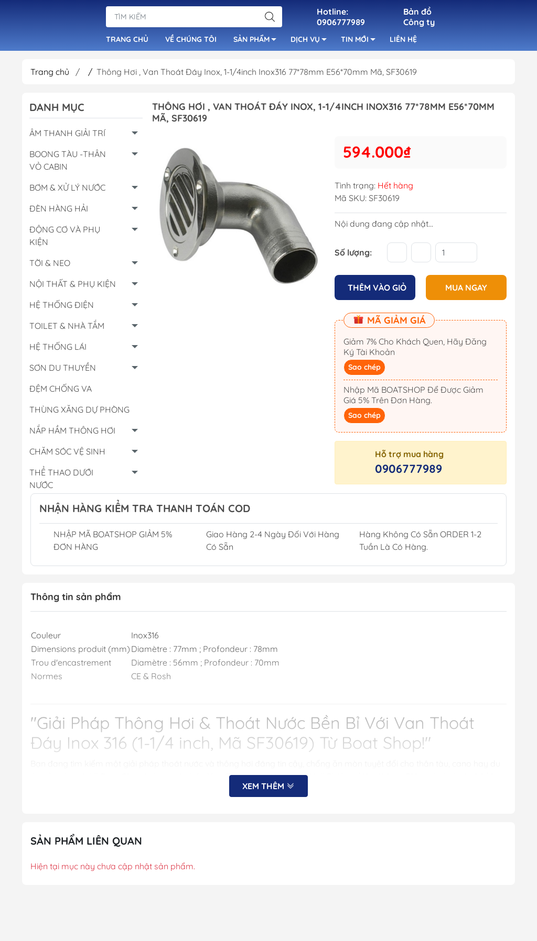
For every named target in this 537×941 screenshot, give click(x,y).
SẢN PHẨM (257, 42)
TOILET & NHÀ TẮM (66, 329)
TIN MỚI (361, 42)
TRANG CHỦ (127, 41)
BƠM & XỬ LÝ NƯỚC (67, 190)
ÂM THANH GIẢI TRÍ (67, 136)
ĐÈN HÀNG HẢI (58, 211)
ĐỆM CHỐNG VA (60, 391)
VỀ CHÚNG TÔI (191, 41)
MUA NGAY (466, 290)
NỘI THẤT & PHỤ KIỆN (72, 287)
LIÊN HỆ (403, 41)
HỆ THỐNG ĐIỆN (61, 308)
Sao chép (364, 369)
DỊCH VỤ (311, 42)
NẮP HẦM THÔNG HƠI (72, 433)
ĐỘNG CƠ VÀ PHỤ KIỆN (64, 238)
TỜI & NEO (49, 266)
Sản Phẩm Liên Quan (86, 843)
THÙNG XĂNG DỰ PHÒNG (79, 412)
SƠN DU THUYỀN (62, 371)
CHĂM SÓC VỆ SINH (67, 454)
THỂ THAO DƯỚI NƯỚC (61, 481)
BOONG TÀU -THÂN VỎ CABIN (67, 163)
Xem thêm (268, 788)
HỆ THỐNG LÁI (58, 350)
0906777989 (408, 471)
